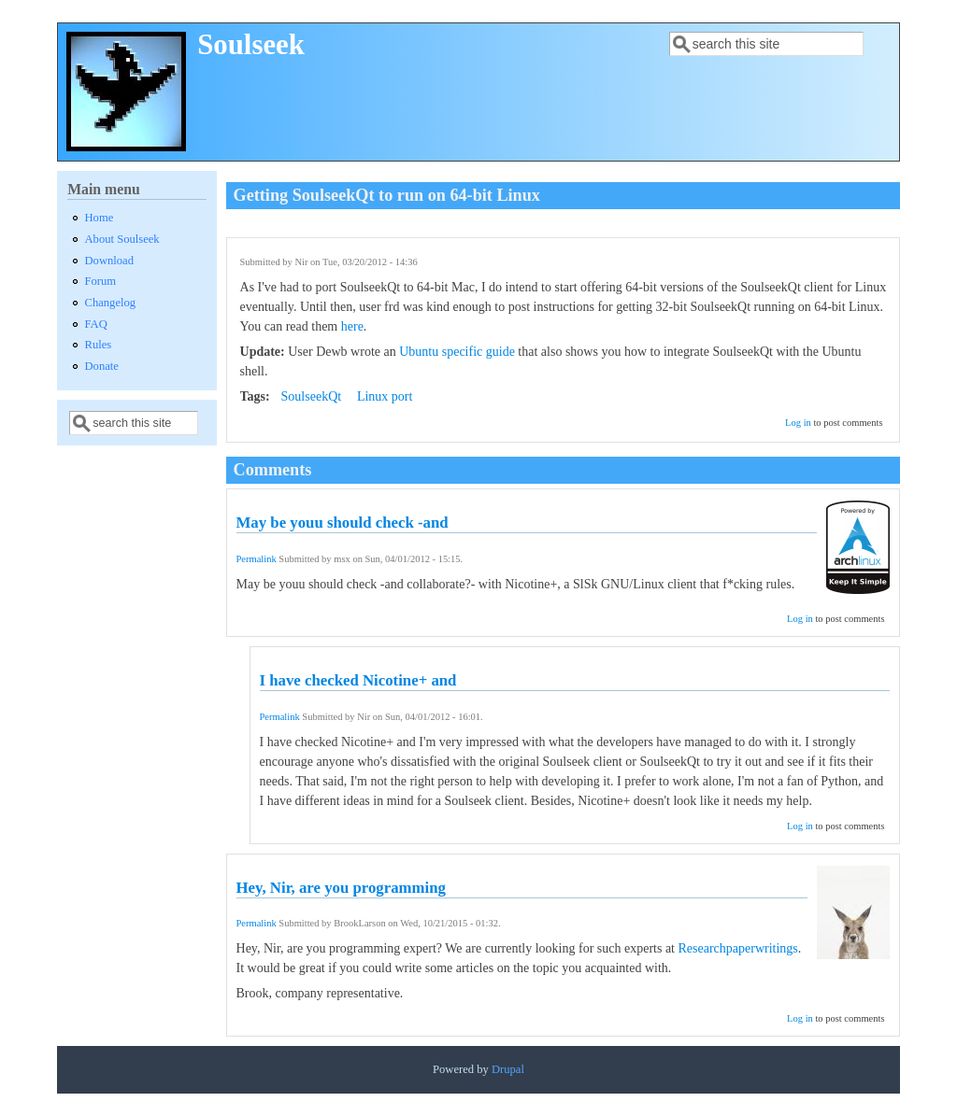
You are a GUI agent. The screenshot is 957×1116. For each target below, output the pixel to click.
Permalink (256, 559)
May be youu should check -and (342, 522)
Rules (98, 344)
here (352, 326)
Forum (101, 281)
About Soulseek (122, 239)
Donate (102, 366)
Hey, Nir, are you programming (341, 888)
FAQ (96, 324)
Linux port (385, 396)
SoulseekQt (311, 396)
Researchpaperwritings (738, 948)
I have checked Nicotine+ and (358, 680)
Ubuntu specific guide (457, 352)
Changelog (110, 302)
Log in (798, 422)
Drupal (508, 1069)
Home (99, 217)
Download (109, 260)
